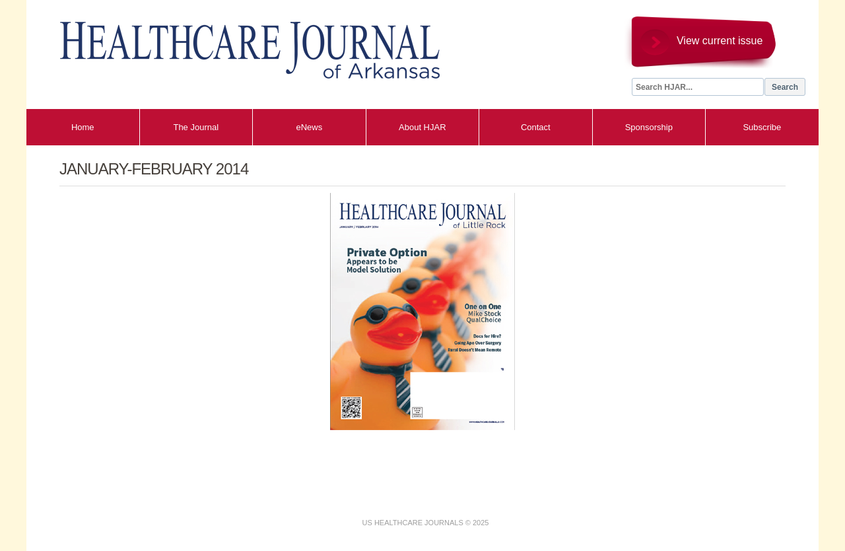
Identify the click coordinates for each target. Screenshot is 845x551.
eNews (309, 127)
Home (82, 127)
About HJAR (422, 127)
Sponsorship (649, 127)
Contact (536, 127)
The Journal (196, 127)
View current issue (719, 40)
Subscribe (762, 127)
